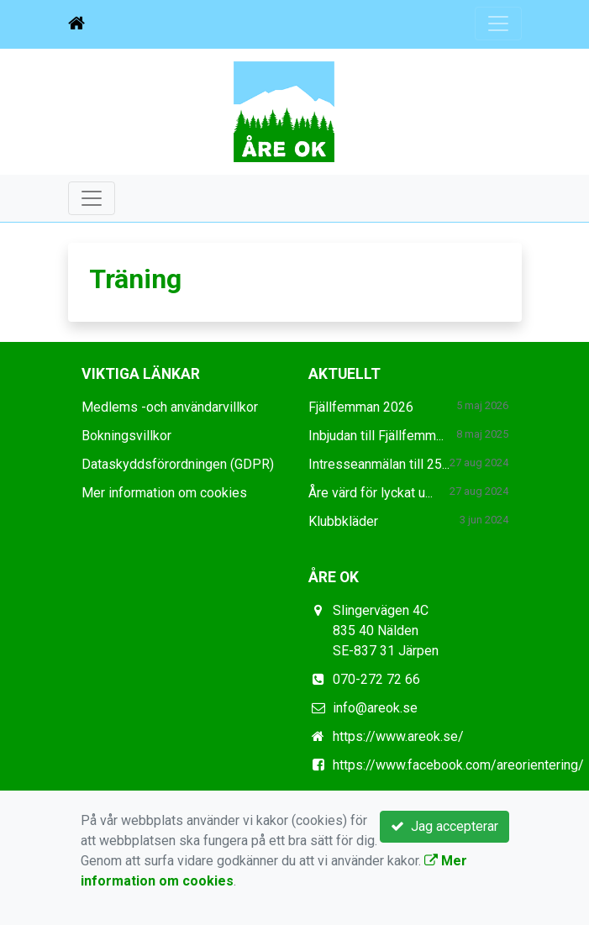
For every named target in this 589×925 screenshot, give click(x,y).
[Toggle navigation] (498, 23)
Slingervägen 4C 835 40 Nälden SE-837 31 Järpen (386, 630)
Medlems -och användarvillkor (170, 407)
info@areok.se (375, 708)
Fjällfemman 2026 (360, 407)
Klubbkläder (343, 521)
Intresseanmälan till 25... (379, 464)
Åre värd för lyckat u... (370, 493)
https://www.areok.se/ (398, 736)
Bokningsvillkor (126, 436)
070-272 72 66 (376, 679)
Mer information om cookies (164, 493)
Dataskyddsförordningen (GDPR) (178, 464)
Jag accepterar (444, 826)
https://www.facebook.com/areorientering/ (458, 765)
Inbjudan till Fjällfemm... (376, 436)
